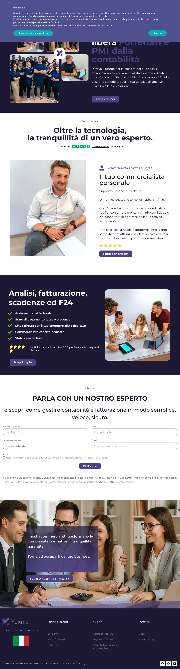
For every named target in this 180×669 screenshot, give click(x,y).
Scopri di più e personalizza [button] (33, 33)
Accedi (144, 622)
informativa (19, 458)
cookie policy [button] (102, 16)
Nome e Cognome (11, 426)
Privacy (6, 454)
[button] (165, 7)
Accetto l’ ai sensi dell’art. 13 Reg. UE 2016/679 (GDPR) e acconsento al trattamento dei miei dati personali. (56, 458)
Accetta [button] (157, 33)
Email (94, 440)
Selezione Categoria (12, 440)
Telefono (96, 426)
